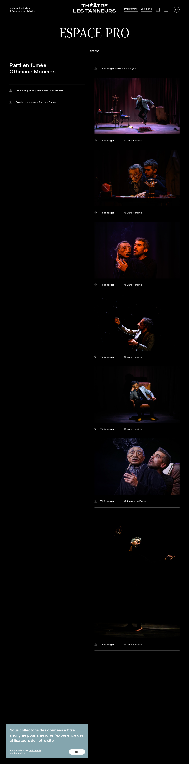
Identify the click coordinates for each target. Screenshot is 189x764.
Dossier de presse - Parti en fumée (32, 102)
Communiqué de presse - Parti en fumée (36, 90)
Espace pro (94, 33)
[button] (166, 10)
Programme (131, 8)
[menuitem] (177, 10)
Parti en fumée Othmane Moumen (32, 68)
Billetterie (146, 8)
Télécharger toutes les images (115, 68)
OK (77, 751)
